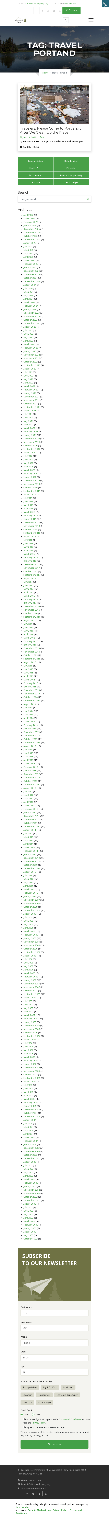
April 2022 (28, 382)
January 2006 (29, 1063)
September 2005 (31, 1077)
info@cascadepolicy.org (37, 3)
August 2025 (29, 242)
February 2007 (30, 1018)
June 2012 (28, 794)
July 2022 (28, 372)
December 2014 (31, 690)
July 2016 (28, 623)
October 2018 (30, 529)
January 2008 (29, 980)
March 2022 (29, 386)
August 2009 (29, 913)
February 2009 (30, 934)
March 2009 (29, 931)
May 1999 (28, 1235)
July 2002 (28, 1207)
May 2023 (28, 337)
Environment (35, 175)
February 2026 (30, 221)
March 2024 (29, 302)
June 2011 (28, 836)
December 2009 (31, 899)
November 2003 (31, 1151)
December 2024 (31, 270)
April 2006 (28, 1053)
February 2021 (30, 431)
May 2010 (28, 882)
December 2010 (31, 857)
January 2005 (29, 1105)
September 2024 (31, 281)
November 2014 (31, 693)
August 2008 (29, 955)
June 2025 (28, 249)
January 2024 (29, 309)
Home (45, 72)
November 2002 (31, 1193)
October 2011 (30, 822)
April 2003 (28, 1175)
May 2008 (28, 966)
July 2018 (28, 539)
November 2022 (31, 358)
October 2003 (30, 1154)
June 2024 (28, 291)
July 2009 (28, 917)
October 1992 (30, 1238)
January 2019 (29, 518)
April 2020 (28, 466)
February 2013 (30, 766)
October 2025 (30, 235)
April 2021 (28, 424)
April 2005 (28, 1095)
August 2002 (29, 1203)
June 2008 (28, 962)
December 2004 (31, 1109)
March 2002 (29, 1221)
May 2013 (28, 756)
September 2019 (31, 490)
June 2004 (28, 1126)
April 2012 (28, 801)
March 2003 (29, 1179)
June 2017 (28, 585)
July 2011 (28, 833)
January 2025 (29, 267)
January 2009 (29, 938)
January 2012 (29, 812)
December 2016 (31, 606)
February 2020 (30, 473)
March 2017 (29, 595)
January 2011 (29, 854)
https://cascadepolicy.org (33, 1487)
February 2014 (30, 725)
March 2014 (29, 721)
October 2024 (30, 277)
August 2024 (29, 284)
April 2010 (28, 885)
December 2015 (31, 648)
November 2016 (31, 609)
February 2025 (30, 263)
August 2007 (29, 997)
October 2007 (30, 990)
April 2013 (28, 759)
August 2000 (29, 1231)
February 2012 (30, 808)
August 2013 (29, 746)
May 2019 (28, 504)
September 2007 (31, 994)
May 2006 (28, 1049)
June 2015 (28, 669)
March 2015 (29, 679)
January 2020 (29, 476)
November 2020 (31, 442)
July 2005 (28, 1084)
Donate (71, 10)
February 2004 (30, 1140)
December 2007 (31, 983)
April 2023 (28, 340)
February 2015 (30, 683)
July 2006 (28, 1043)
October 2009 (30, 906)
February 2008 (30, 976)
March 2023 (29, 344)
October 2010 (30, 864)
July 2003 (28, 1165)
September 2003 (31, 1158)
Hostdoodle (21, 1507)
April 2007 (28, 1011)
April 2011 (28, 843)
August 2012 (29, 787)
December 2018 (31, 522)
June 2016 (28, 627)
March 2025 (29, 260)
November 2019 (31, 483)
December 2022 (31, 354)
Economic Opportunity (71, 175)
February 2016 (30, 641)
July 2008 (28, 959)
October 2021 (30, 403)
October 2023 (30, 319)
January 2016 (29, 644)
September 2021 (31, 407)
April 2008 (28, 969)
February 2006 (30, 1060)
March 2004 (29, 1137)
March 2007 (29, 1015)
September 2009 (31, 910)
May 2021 (28, 421)
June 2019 (28, 501)
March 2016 (29, 637)
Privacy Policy (38, 1422)
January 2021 (29, 435)
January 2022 (29, 393)
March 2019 (29, 511)
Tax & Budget (71, 182)
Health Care (35, 168)
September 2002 (31, 1200)
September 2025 (31, 239)
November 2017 (31, 567)
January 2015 (29, 686)
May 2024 (28, 295)
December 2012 (31, 773)
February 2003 (30, 1182)
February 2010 (30, 892)
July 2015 (28, 665)
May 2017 (28, 588)
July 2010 (28, 875)
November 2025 (31, 232)
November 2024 (31, 274)
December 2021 (31, 396)
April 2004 (28, 1133)
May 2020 (28, 462)
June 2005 (28, 1088)
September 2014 (31, 700)
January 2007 (29, 1022)
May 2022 (28, 379)
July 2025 (28, 246)
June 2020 (28, 459)
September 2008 (31, 952)
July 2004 (28, 1123)
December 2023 (31, 312)
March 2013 (29, 763)
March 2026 (29, 218)
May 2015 (28, 672)
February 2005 (30, 1102)
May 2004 (28, 1130)
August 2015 (29, 662)
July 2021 (28, 414)
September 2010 (31, 868)
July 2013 (28, 749)
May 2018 (28, 546)
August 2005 (29, 1081)
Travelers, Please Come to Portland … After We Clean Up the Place (51, 130)
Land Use (35, 182)
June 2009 (28, 920)
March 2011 (29, 847)
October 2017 (30, 571)
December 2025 (31, 228)
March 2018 (29, 553)
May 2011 (28, 840)
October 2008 (30, 948)
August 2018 (29, 536)
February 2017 (30, 599)
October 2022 (30, 361)
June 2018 (28, 543)
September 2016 (31, 616)
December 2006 (31, 1025)
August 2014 (29, 704)
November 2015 (31, 651)
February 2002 (30, 1224)
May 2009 (28, 924)
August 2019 (29, 494)
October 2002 (30, 1196)
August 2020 (29, 452)
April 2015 (28, 676)
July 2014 (28, 707)
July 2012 (28, 791)
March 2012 (29, 805)
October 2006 (30, 1032)
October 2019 (30, 487)
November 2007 (31, 987)
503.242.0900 (70, 3)
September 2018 (31, 532)
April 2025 (28, 256)
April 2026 (28, 214)
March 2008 (29, 973)
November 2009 (31, 903)
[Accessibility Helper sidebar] (105, 3)
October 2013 (30, 739)
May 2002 (28, 1214)
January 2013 (29, 770)
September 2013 (31, 742)
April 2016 (28, 634)
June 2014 (28, 711)
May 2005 (28, 1091)
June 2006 (28, 1046)
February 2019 (30, 515)
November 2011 (31, 819)
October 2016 (30, 613)
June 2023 (28, 333)
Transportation (35, 160)
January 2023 (29, 351)
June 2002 (28, 1210)
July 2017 (28, 581)
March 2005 (29, 1098)
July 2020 (28, 456)
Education (71, 168)
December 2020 (31, 438)
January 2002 (29, 1228)
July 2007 (28, 1001)
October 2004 (30, 1112)
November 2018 (31, 525)
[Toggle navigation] (91, 20)
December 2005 (31, 1067)
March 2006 (29, 1056)
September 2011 (31, 826)
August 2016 (29, 620)
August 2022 (29, 368)
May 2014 (28, 714)
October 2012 (30, 780)
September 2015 (31, 658)
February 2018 (30, 557)
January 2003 (29, 1186)
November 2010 (31, 861)
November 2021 (31, 400)
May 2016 (28, 630)
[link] (36, 10)
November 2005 (31, 1070)
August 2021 (29, 410)
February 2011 (30, 850)
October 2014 (30, 697)
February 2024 (30, 305)
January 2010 (29, 896)
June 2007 (28, 1004)
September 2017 (31, 574)
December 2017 (31, 564)
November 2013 (31, 735)
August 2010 (29, 871)
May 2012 (28, 798)
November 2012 (31, 777)
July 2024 (28, 288)
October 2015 (30, 655)
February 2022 (30, 389)
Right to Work (71, 160)
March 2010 (29, 889)
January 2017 (29, 602)
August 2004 (29, 1119)
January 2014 (29, 728)
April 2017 (28, 592)
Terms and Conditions (70, 1419)
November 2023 (31, 316)
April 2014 (28, 718)
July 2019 (28, 497)
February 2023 (30, 347)
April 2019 (28, 508)
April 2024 (28, 298)
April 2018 (28, 550)
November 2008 (31, 945)
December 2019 (31, 480)
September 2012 (31, 784)
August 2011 (29, 829)
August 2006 (29, 1039)
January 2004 (29, 1144)
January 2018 (29, 560)
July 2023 (28, 330)
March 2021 (29, 428)
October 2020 (30, 445)
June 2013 (28, 753)
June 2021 (28, 417)
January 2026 (29, 225)
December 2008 (31, 941)
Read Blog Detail (29, 146)
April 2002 (28, 1217)
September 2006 (31, 1036)
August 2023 (29, 326)
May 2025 (28, 253)
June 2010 (28, 878)
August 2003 (29, 1161)
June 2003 (28, 1168)
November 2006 (31, 1029)
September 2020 (31, 449)
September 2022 (31, 365)
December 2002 (31, 1189)
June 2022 (28, 375)
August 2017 (29, 578)
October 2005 (30, 1074)
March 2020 (29, 469)
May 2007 (28, 1008)
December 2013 (31, 732)
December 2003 (31, 1147)
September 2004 (31, 1116)
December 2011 (31, 815)
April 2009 (28, 927)
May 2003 (28, 1172)
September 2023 (31, 323)
